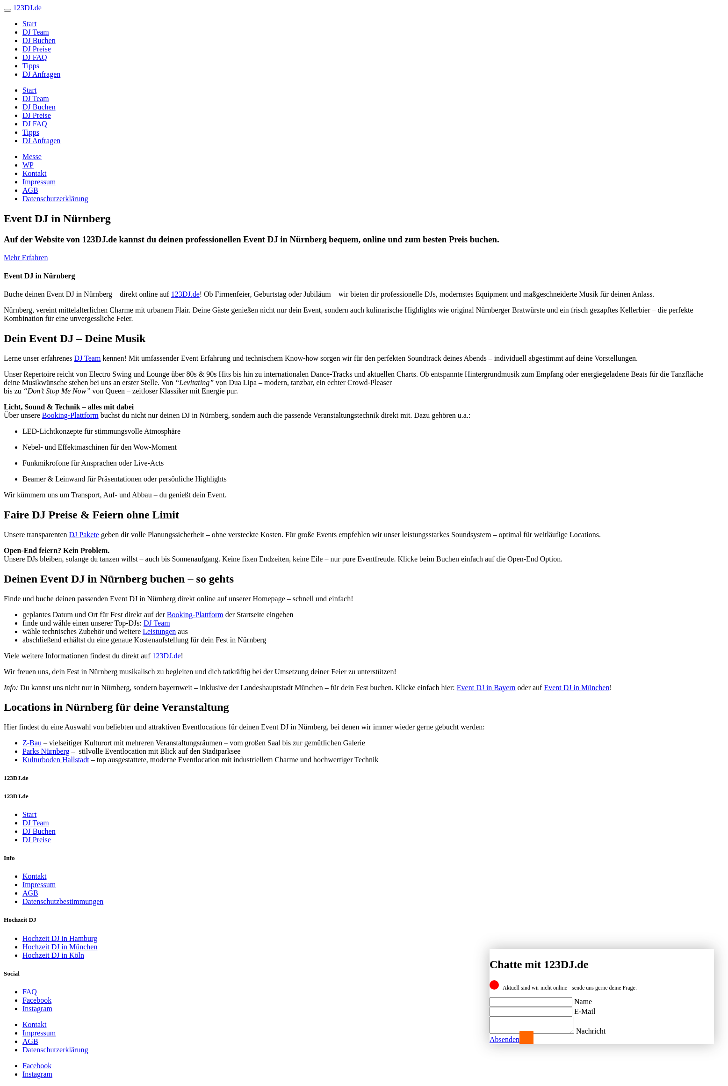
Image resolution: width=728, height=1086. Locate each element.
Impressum (39, 182)
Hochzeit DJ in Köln (53, 955)
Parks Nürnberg (46, 751)
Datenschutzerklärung (55, 199)
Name (583, 999)
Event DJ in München (576, 688)
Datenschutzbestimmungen (62, 901)
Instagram (37, 1009)
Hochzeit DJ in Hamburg (59, 938)
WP (28, 165)
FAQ (29, 992)
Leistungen (159, 631)
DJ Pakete (84, 535)
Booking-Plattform (70, 415)
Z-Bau (32, 743)
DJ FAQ (34, 57)
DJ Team (35, 32)
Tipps (30, 66)
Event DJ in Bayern (486, 688)
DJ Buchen (39, 40)
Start (29, 24)
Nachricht (600, 1031)
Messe (32, 156)
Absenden (504, 1039)
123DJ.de (185, 294)
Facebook (36, 1000)
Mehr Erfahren (26, 258)
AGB (30, 190)
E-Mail (584, 1009)
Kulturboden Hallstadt (55, 760)
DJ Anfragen (41, 74)
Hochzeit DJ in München (59, 947)
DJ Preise (36, 49)
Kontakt (34, 173)
